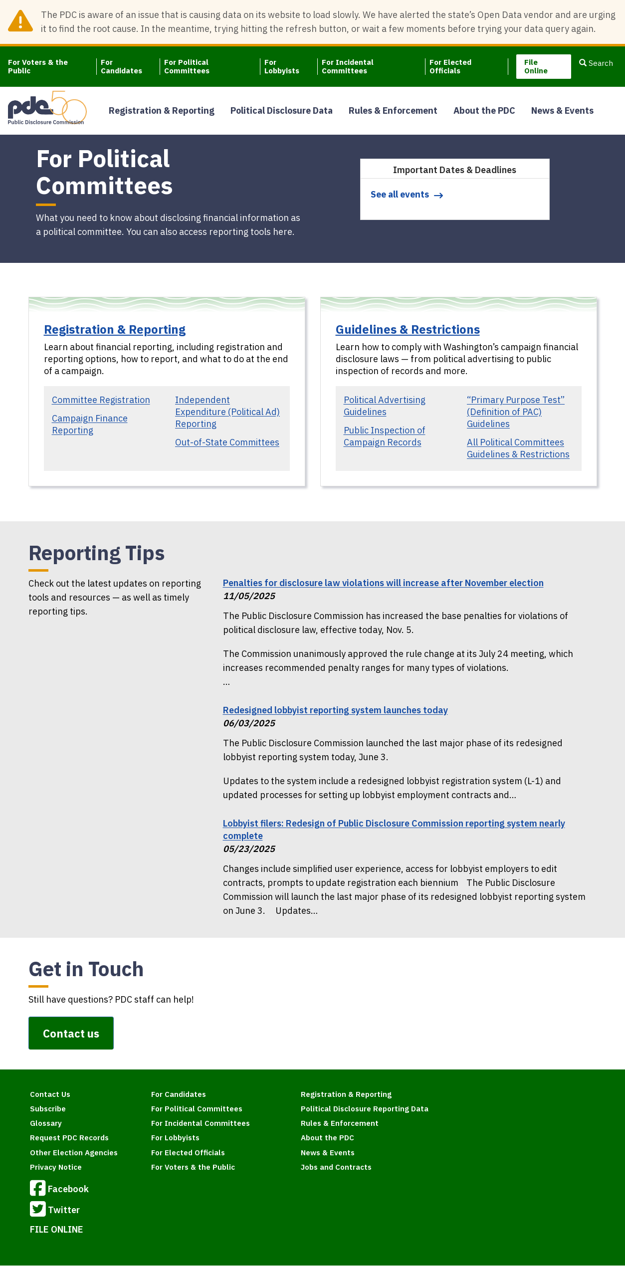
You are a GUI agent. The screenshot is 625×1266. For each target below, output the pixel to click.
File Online (536, 66)
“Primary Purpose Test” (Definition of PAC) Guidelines (516, 411)
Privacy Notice (56, 1167)
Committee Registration (101, 400)
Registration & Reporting (161, 110)
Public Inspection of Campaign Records (384, 436)
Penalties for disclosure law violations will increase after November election (383, 583)
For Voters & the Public (38, 66)
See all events (400, 194)
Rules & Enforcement (393, 110)
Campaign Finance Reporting (90, 424)
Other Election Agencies (74, 1152)
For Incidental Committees (348, 66)
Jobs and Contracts (336, 1167)
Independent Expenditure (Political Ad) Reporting (227, 411)
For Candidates (121, 66)
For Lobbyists (281, 66)
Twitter (55, 1210)
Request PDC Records (69, 1137)
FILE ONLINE (56, 1229)
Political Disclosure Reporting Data (364, 1108)
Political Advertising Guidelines (384, 406)
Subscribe (48, 1108)
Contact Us (50, 1094)
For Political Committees (186, 66)
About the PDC (484, 110)
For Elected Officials (450, 66)
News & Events (562, 110)
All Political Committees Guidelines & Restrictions (518, 448)
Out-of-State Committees (227, 442)
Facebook (59, 1189)
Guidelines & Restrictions (408, 329)
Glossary (46, 1123)
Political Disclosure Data (281, 110)
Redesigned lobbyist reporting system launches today (335, 710)
